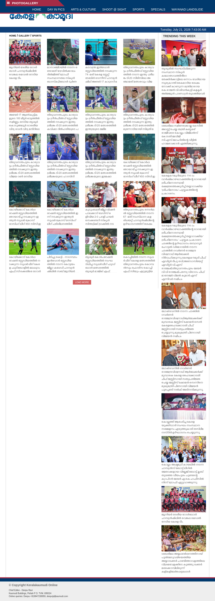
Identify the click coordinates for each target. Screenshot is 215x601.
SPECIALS (158, 9)
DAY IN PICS (56, 9)
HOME (36, 9)
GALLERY (24, 35)
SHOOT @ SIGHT (114, 9)
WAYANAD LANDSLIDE (187, 9)
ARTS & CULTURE (83, 9)
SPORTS (138, 9)
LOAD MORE (82, 282)
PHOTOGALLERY (22, 3)
